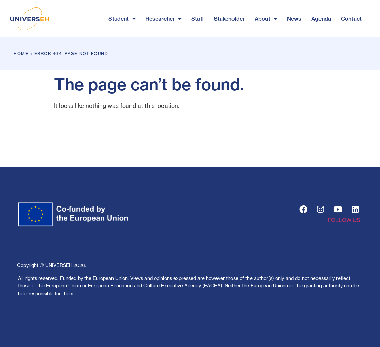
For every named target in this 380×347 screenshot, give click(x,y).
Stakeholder (229, 18)
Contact (351, 18)
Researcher (163, 19)
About (266, 19)
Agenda (321, 18)
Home (21, 53)
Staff (197, 18)
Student (122, 19)
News (294, 18)
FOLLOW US (344, 220)
